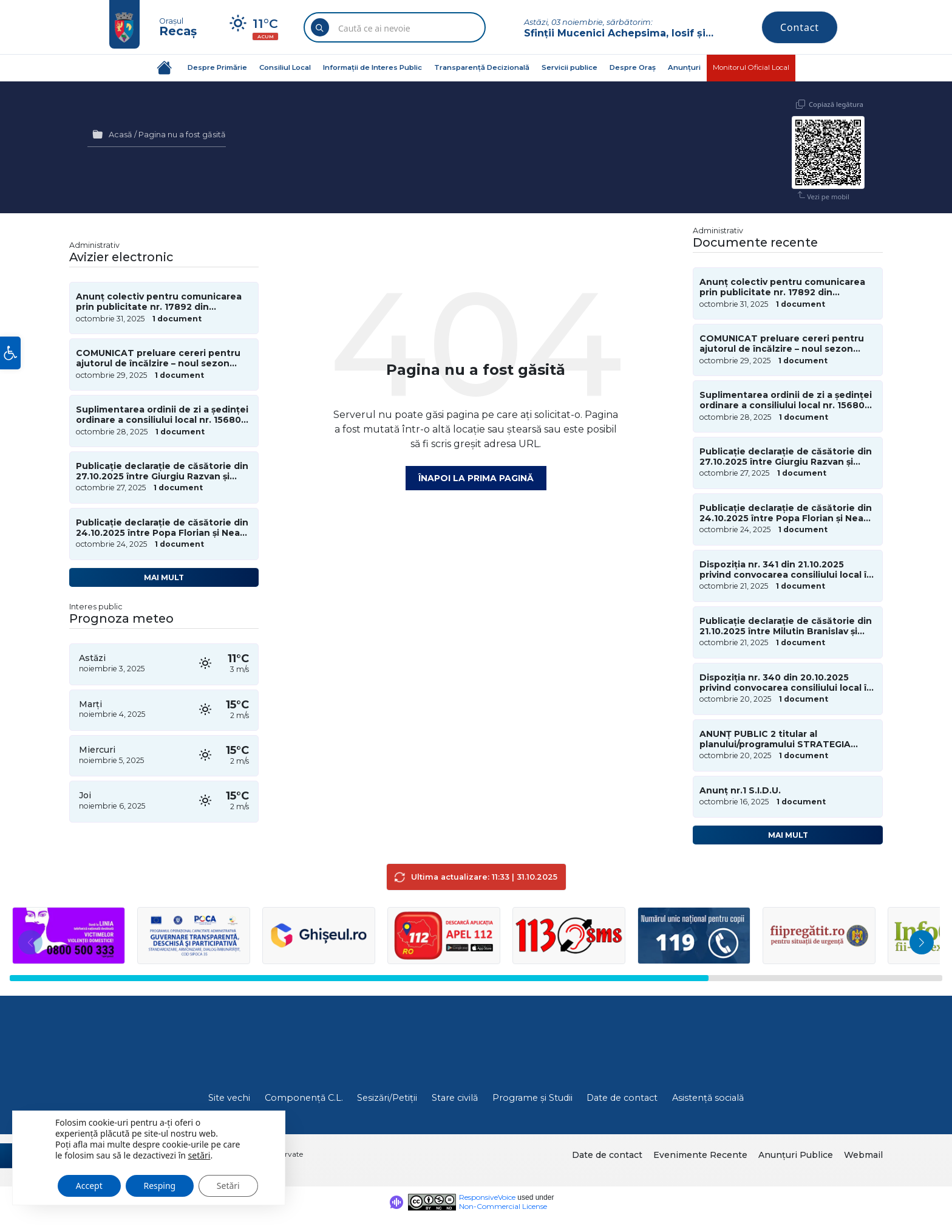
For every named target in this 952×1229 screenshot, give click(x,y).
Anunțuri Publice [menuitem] (795, 1154)
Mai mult (164, 577)
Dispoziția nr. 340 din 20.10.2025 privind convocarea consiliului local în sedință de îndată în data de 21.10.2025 (785, 683)
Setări (228, 1185)
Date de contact (622, 1097)
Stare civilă (455, 1097)
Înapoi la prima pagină (476, 478)
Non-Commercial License (503, 1206)
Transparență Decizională (481, 67)
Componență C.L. (304, 1097)
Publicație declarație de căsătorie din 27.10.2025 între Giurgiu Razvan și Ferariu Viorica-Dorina (162, 471)
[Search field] (394, 28)
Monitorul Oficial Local (751, 67)
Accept (89, 1185)
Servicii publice (569, 67)
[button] (10, 353)
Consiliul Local (285, 67)
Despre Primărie (217, 67)
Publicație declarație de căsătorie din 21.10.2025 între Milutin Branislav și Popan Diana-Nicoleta (785, 626)
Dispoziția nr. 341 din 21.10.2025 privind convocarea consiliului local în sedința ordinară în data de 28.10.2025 (787, 570)
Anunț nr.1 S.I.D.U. (740, 791)
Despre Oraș (633, 67)
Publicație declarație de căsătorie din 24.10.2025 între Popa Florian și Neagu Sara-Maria (164, 528)
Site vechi (229, 1097)
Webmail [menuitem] (863, 1154)
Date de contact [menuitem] (607, 1154)
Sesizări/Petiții (387, 1097)
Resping (160, 1185)
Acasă (120, 134)
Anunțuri (684, 67)
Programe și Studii (532, 1097)
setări (199, 1154)
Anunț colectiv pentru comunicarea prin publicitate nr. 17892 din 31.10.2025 (159, 302)
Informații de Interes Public (372, 67)
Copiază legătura (836, 104)
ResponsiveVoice (487, 1197)
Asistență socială (708, 1097)
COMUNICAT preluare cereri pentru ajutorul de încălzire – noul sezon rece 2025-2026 (158, 358)
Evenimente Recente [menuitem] (700, 1154)
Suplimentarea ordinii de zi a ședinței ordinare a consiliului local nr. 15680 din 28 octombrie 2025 (162, 415)
